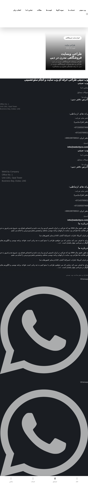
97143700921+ (81, 133)
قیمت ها (49, 10)
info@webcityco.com (77, 147)
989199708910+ (72, 138)
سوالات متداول (82, 92)
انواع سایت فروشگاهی (73, 38)
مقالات (39, 10)
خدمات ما (71, 10)
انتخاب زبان (17, 10)
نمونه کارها (60, 10)
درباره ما (85, 97)
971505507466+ (81, 127)
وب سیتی (82, 10)
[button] (86, 14)
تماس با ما (29, 10)
